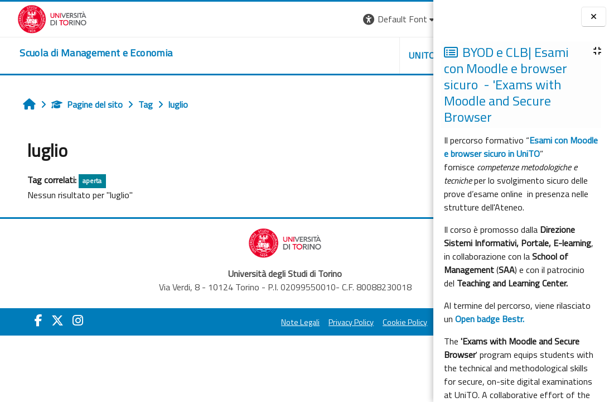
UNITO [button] (302, 55)
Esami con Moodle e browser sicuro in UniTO (521, 146)
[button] (280, 19)
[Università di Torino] (35, 18)
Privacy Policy (279, 322)
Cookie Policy (333, 322)
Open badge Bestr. (489, 319)
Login (414, 19)
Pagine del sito (75, 104)
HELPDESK (366, 55)
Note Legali (229, 322)
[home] (78, 53)
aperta (80, 180)
